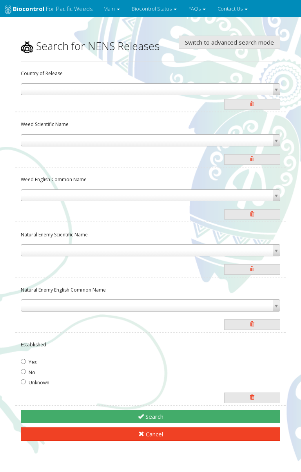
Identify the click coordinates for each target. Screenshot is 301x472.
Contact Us (233, 8)
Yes (28, 362)
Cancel (150, 434)
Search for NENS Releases (90, 46)
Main (111, 8)
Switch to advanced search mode (229, 42)
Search (150, 416)
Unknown (35, 382)
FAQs (197, 8)
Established (33, 344)
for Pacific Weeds (49, 9)
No (28, 372)
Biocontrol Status (154, 8)
